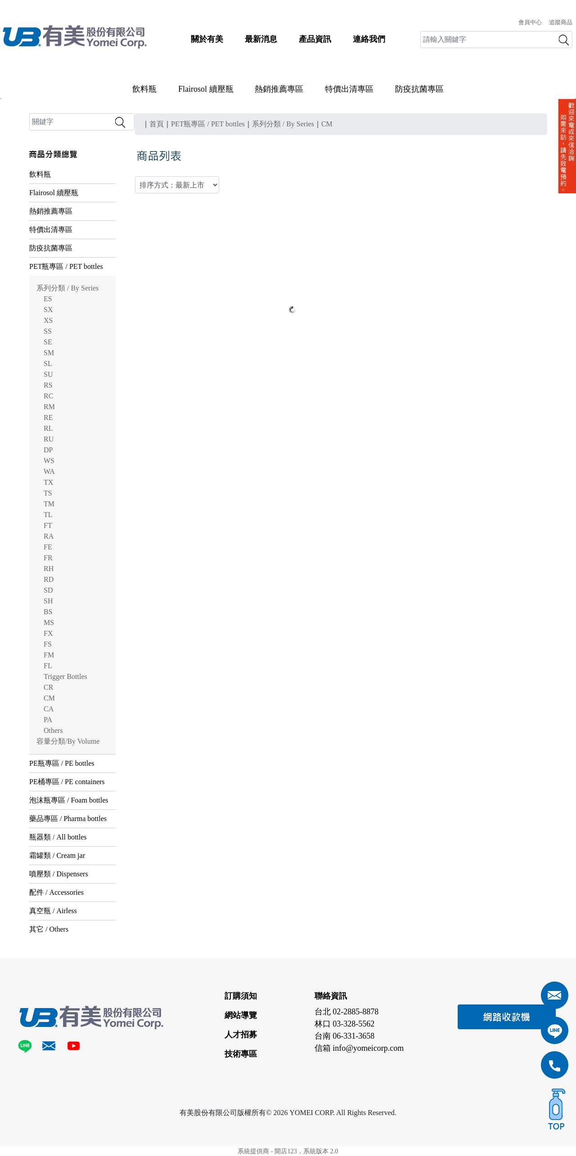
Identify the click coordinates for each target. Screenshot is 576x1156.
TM (49, 504)
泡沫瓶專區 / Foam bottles (68, 800)
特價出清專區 (349, 89)
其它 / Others (48, 929)
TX (48, 482)
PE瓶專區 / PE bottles (61, 763)
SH (48, 601)
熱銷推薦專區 (279, 89)
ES (48, 299)
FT (48, 525)
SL (48, 363)
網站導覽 (241, 1015)
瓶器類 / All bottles (58, 837)
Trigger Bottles (65, 676)
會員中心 (530, 22)
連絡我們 (369, 39)
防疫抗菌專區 (419, 89)
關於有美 (207, 39)
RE (48, 417)
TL (48, 514)
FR (48, 558)
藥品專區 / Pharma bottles (68, 818)
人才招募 (241, 1034)
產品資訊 (315, 39)
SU (48, 374)
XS (48, 320)
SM (49, 353)
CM (49, 698)
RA (49, 536)
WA (49, 471)
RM (49, 407)
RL (48, 428)
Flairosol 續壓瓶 (206, 89)
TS (48, 493)
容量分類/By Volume (67, 741)
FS (48, 644)
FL (48, 665)
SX (48, 309)
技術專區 (241, 1053)
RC (48, 396)
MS (49, 622)
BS (48, 612)
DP (48, 450)
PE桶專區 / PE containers (67, 782)
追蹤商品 (560, 22)
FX (48, 633)
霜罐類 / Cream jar (57, 855)
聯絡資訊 (331, 995)
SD (48, 590)
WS (49, 460)
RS (48, 385)
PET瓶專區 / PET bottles (66, 266)
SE (48, 342)
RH (49, 568)
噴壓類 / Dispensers (58, 874)
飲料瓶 (144, 89)
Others (53, 730)
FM (49, 655)
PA (48, 719)
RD (49, 579)
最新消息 (261, 39)
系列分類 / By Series (67, 288)
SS (48, 331)
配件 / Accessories (56, 892)
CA (49, 709)
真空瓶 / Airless (53, 911)
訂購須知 (241, 995)
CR (48, 687)
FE (48, 547)
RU (49, 439)
